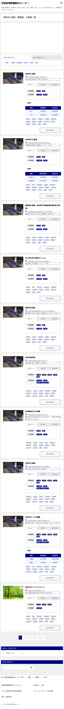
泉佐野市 (53, 119)
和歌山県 (28, 391)
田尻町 (28, 124)
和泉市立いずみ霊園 (32, 517)
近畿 (39, 124)
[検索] (18, 667)
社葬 (36, 63)
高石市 (44, 124)
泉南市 (34, 121)
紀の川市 (34, 396)
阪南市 (44, 242)
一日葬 (6, 63)
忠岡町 (47, 119)
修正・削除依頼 (6, 697)
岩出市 (41, 391)
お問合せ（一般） (39, 685)
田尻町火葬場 (30, 463)
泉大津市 (46, 121)
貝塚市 (34, 124)
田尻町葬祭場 (30, 357)
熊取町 (53, 121)
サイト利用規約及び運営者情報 (11, 691)
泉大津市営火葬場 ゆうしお (35, 258)
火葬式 (25, 63)
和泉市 (28, 119)
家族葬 (19, 63)
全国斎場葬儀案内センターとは (11, 685)
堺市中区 (39, 287)
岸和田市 (40, 119)
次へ (40, 637)
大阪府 (34, 119)
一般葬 (12, 63)
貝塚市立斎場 (30, 74)
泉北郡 (28, 121)
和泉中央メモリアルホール (35, 587)
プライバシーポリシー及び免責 (43, 691)
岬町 (46, 442)
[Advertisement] (32, 38)
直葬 (31, 63)
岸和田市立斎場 (31, 139)
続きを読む (53, 130)
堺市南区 (39, 185)
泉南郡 (40, 121)
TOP (13, 677)
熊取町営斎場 (30, 308)
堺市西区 (53, 287)
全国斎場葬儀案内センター (15, 3)
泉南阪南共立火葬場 (32, 411)
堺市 (33, 185)
